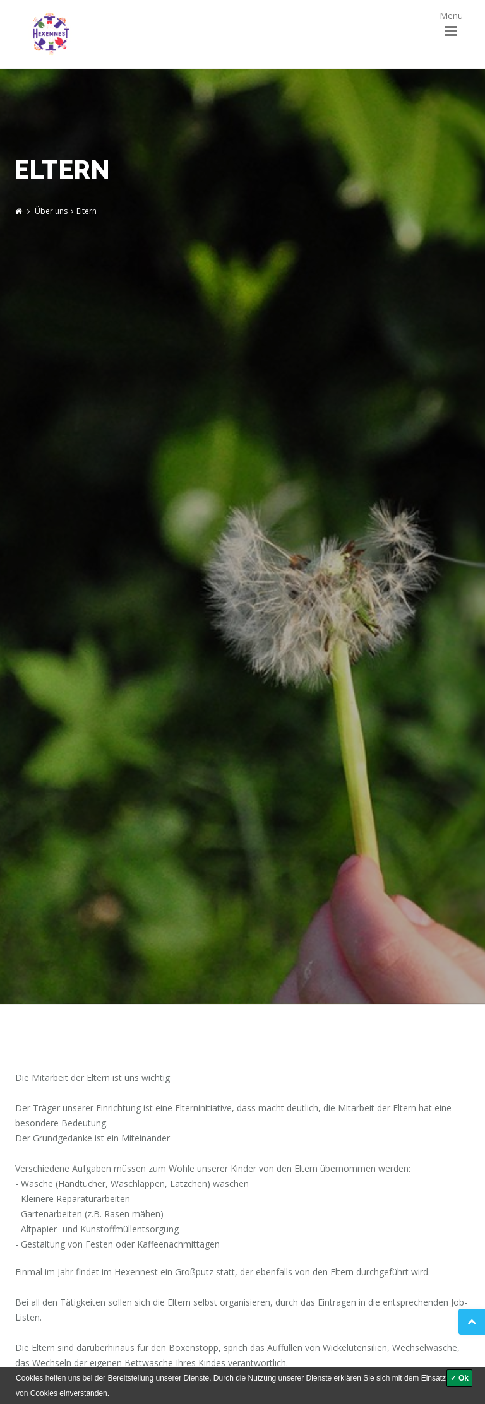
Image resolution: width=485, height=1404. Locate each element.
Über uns (51, 211)
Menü (451, 19)
